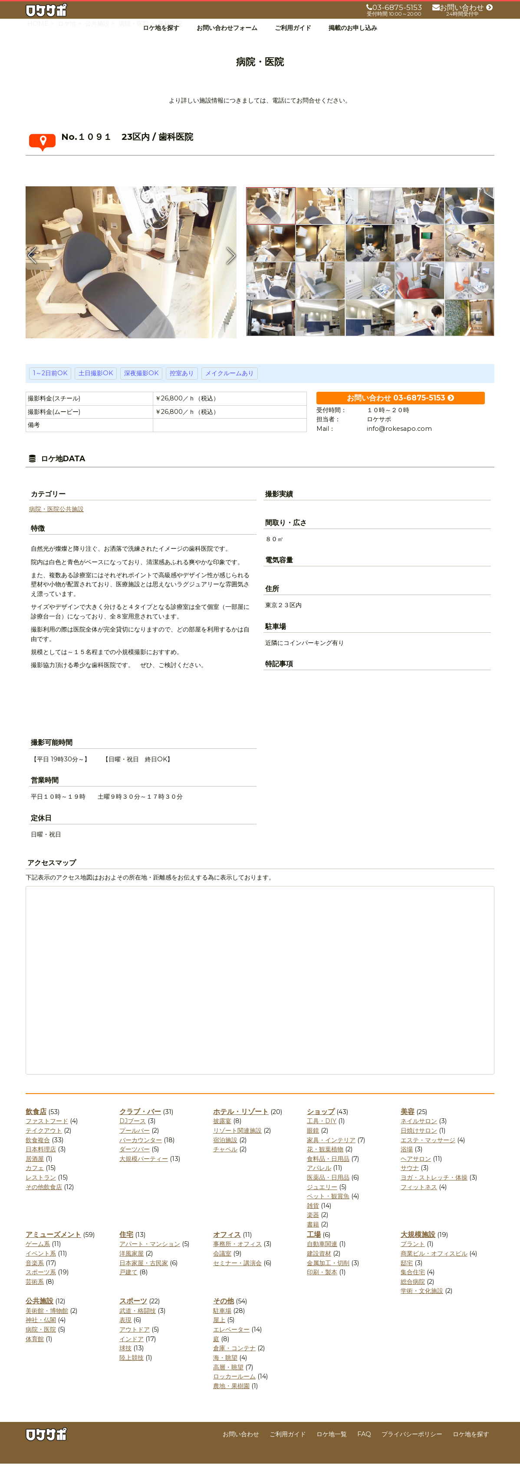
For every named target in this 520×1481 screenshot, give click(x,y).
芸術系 (35, 1299)
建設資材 (319, 1271)
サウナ (410, 1185)
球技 (125, 1365)
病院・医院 (44, 526)
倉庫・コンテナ (234, 1365)
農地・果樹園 (231, 1403)
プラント (413, 1261)
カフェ (35, 1185)
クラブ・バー (140, 1129)
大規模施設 (418, 1252)
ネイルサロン (419, 1138)
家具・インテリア (331, 1157)
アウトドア (134, 1347)
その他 (223, 1318)
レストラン (41, 1195)
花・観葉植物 (325, 1166)
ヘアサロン (416, 1176)
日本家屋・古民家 (143, 1280)
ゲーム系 (38, 1261)
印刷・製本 (322, 1289)
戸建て (128, 1289)
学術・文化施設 (422, 1308)
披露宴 (222, 1138)
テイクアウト (44, 1148)
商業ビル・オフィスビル (434, 1271)
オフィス (227, 1252)
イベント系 (41, 1271)
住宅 (126, 1252)
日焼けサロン (419, 1148)
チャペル (225, 1166)
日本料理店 (41, 1166)
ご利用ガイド (293, 28)
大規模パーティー (143, 1176)
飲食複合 (38, 1157)
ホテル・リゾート (241, 1129)
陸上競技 (131, 1375)
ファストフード (47, 1138)
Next (230, 272)
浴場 (407, 1166)
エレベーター (231, 1347)
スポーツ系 (41, 1289)
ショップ (321, 1129)
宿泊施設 (225, 1157)
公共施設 (71, 526)
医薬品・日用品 (328, 1195)
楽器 (313, 1232)
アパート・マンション (149, 1261)
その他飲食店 (44, 1204)
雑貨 (313, 1223)
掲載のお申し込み (353, 28)
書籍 (313, 1242)
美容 (408, 1129)
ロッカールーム (234, 1394)
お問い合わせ (241, 1451)
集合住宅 (413, 1289)
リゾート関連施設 (237, 1148)
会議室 (222, 1271)
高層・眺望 (228, 1384)
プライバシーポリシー (412, 1451)
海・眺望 (225, 1375)
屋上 (219, 1337)
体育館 (35, 1356)
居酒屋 (35, 1176)
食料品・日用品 (328, 1176)
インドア (131, 1356)
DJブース (132, 1138)
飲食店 (36, 1129)
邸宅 (407, 1280)
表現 (125, 1337)
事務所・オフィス (237, 1261)
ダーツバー (134, 1166)
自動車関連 (322, 1261)
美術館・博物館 (47, 1328)
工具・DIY (321, 1138)
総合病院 (413, 1299)
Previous (32, 272)
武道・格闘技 (137, 1328)
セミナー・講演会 (237, 1280)
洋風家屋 (131, 1271)
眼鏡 (313, 1148)
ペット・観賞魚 (328, 1213)
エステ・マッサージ (428, 1157)
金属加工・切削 (328, 1280)
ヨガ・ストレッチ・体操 (434, 1195)
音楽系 (35, 1280)
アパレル (319, 1185)
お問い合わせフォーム (227, 28)
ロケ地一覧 (331, 1451)
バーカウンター (140, 1157)
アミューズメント (53, 1252)
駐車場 (222, 1328)
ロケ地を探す (161, 28)
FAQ (364, 1451)
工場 (314, 1252)
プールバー (134, 1148)
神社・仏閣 (41, 1337)
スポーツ (133, 1318)
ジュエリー (322, 1204)
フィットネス (419, 1204)
